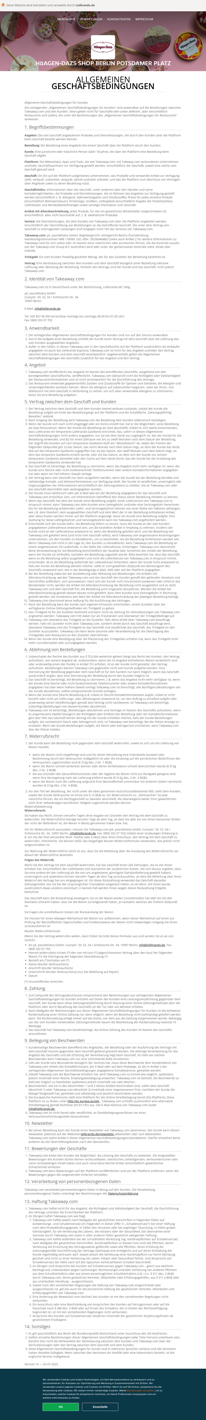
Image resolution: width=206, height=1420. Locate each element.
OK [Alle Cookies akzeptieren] (61, 1406)
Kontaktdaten (119, 19)
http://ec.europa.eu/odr (84, 1101)
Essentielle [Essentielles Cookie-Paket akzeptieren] (100, 1406)
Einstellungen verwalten (140, 1390)
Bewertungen (91, 19)
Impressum (144, 19)
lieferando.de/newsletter (98, 1134)
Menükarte (66, 19)
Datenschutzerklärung (123, 1193)
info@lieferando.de (48, 309)
